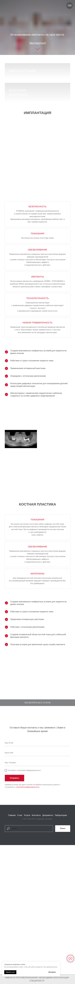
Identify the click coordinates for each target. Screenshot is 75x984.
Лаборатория (61, 874)
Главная (12, 874)
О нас (19, 874)
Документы (47, 874)
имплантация (22, 71)
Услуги (27, 874)
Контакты (36, 874)
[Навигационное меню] (70, 5)
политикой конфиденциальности (27, 846)
